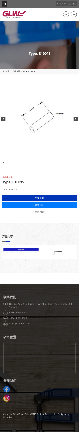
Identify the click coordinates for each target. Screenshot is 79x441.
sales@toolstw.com (19, 335)
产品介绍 (16, 71)
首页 (7, 71)
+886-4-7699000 (18, 324)
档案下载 (39, 208)
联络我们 (62, 3)
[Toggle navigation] (74, 14)
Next (76, 119)
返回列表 (39, 222)
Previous (3, 119)
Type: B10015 (29, 71)
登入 (72, 3)
